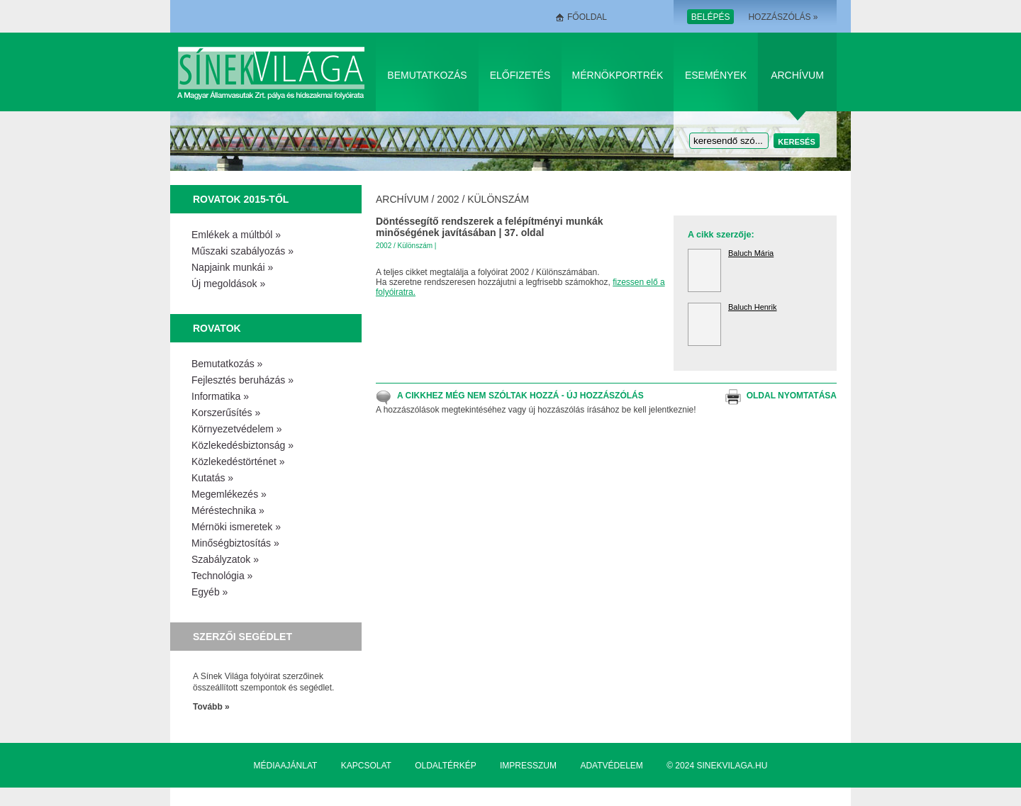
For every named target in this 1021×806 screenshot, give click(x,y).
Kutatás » (212, 477)
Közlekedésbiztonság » (242, 445)
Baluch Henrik (752, 307)
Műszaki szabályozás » (242, 251)
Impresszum (528, 766)
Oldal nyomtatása (792, 396)
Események (716, 75)
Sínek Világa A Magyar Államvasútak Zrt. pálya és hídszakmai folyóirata (273, 72)
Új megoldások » (228, 283)
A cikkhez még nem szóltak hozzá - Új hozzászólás (520, 396)
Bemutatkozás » (226, 363)
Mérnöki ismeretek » (236, 526)
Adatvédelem (611, 766)
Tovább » (211, 707)
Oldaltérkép (445, 766)
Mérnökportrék (618, 75)
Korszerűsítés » (225, 412)
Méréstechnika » (227, 510)
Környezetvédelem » (236, 429)
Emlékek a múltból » (236, 234)
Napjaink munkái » (232, 267)
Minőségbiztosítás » (235, 543)
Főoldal (587, 17)
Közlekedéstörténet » (238, 461)
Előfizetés (520, 75)
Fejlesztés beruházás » (242, 380)
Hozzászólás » (783, 17)
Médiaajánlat (286, 766)
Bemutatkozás (427, 75)
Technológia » (221, 575)
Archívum (797, 75)
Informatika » (220, 396)
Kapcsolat (366, 766)
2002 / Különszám (483, 199)
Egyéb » (209, 592)
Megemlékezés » (229, 494)
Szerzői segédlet (242, 636)
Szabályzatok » (225, 559)
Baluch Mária (751, 253)
